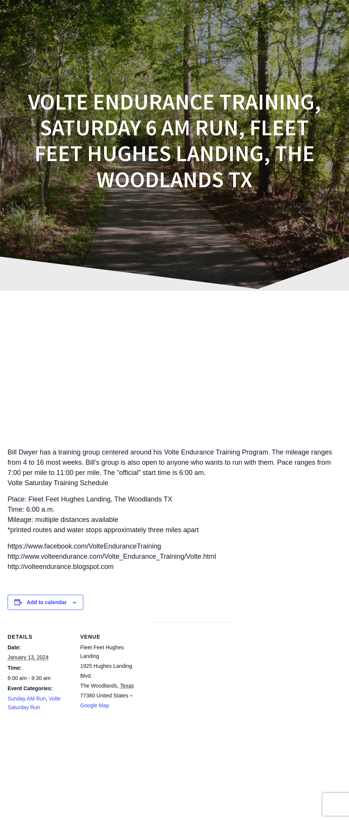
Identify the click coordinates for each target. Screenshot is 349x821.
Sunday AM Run (27, 699)
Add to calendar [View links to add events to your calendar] (47, 602)
